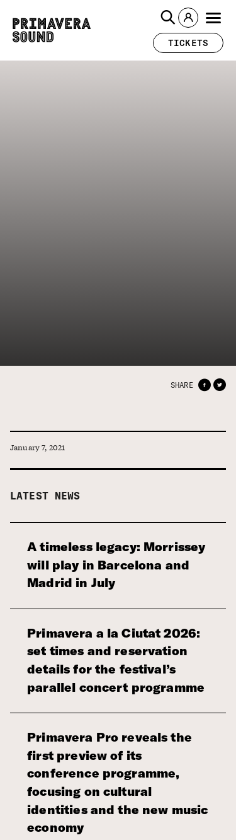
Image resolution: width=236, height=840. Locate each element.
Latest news (45, 495)
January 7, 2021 (37, 447)
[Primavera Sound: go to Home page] (52, 30)
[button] (168, 18)
